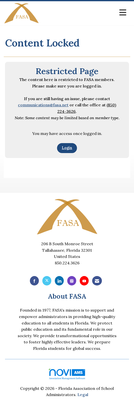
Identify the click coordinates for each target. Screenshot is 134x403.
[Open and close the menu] (84, 12)
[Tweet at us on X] (46, 280)
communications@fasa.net (43, 104)
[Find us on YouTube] (84, 280)
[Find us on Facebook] (34, 280)
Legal (82, 394)
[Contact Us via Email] (97, 280)
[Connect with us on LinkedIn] (59, 280)
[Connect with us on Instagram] (71, 280)
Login (67, 148)
